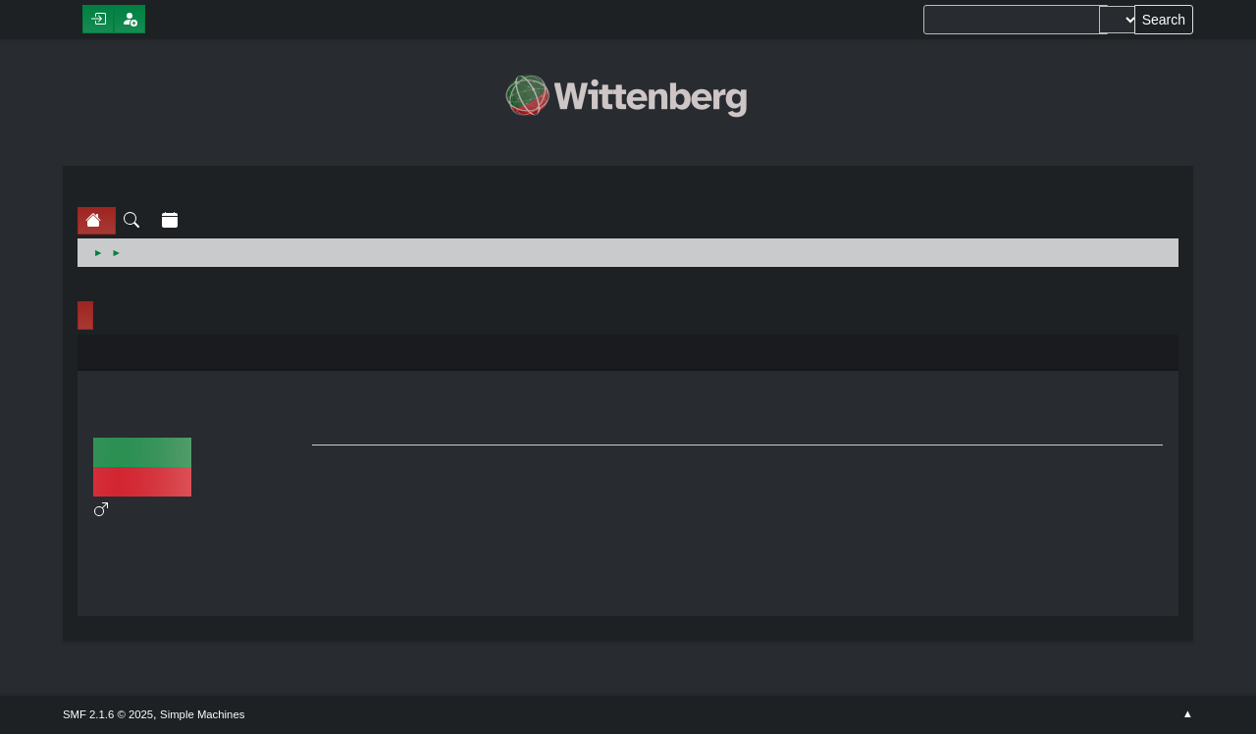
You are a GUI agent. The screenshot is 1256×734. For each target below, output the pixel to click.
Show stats (200, 591)
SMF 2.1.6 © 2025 (108, 714)
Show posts (200, 567)
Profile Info (85, 315)
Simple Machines (202, 714)
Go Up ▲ (1187, 714)
